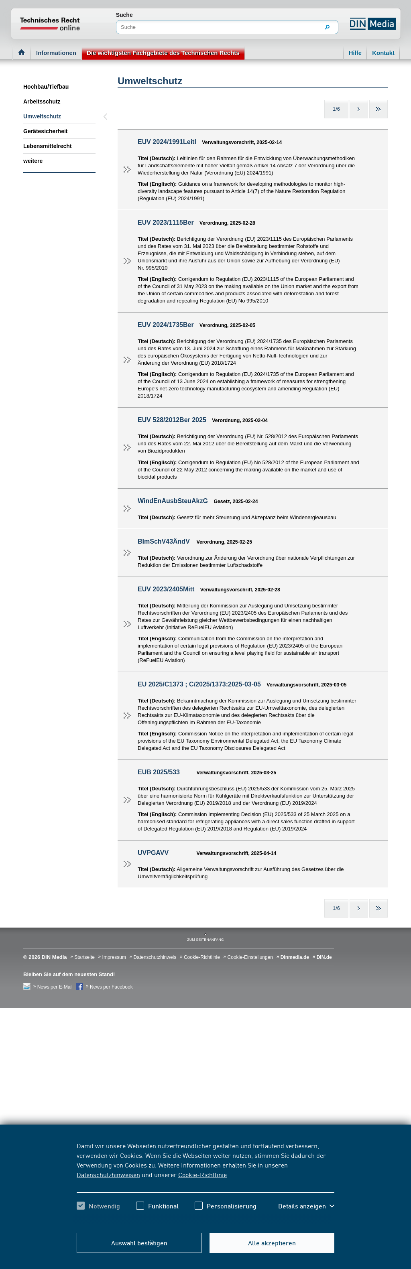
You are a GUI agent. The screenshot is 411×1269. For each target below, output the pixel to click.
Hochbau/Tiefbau (46, 86)
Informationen (56, 52)
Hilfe (355, 52)
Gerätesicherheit (45, 131)
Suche (124, 15)
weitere (33, 161)
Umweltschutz (42, 116)
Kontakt (383, 52)
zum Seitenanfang (205, 940)
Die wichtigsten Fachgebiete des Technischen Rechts (163, 52)
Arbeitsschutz (42, 101)
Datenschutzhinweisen (108, 1174)
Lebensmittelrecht (47, 146)
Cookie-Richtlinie (202, 1174)
